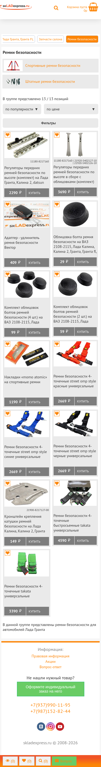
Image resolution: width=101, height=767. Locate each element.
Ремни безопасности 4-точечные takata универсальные (23, 591)
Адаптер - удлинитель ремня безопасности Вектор (21, 242)
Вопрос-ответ (50, 666)
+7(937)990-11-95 (50, 705)
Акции (51, 661)
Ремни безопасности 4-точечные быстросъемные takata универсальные (73, 523)
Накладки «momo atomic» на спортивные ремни (25, 379)
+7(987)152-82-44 (50, 711)
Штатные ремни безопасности (50, 81)
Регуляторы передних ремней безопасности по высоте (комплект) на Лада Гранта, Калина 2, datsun (26, 175)
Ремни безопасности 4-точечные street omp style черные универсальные (75, 451)
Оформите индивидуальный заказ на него (50, 689)
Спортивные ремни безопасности (52, 65)
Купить (34, 193)
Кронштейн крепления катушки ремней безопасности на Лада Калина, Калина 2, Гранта (24, 523)
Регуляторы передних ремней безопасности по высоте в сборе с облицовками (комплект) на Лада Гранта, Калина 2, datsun (74, 175)
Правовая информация (50, 656)
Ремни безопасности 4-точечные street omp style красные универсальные (75, 381)
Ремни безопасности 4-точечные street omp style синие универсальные (25, 451)
